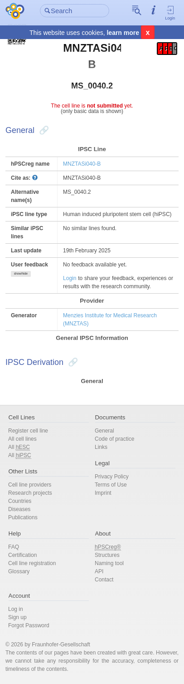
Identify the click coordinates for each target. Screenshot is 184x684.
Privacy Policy (112, 476)
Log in (15, 609)
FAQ (13, 547)
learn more (123, 32)
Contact (104, 579)
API (99, 571)
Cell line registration (32, 563)
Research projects (30, 493)
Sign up (17, 617)
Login (170, 12)
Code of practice (114, 439)
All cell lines (22, 439)
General (104, 431)
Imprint (103, 493)
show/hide (21, 273)
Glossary (18, 571)
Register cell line (28, 431)
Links (101, 447)
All (19, 447)
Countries (19, 501)
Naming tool (109, 563)
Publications (23, 517)
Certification (22, 555)
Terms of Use (111, 485)
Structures (107, 555)
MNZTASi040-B (82, 164)
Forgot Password (28, 625)
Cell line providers (29, 485)
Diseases (19, 509)
